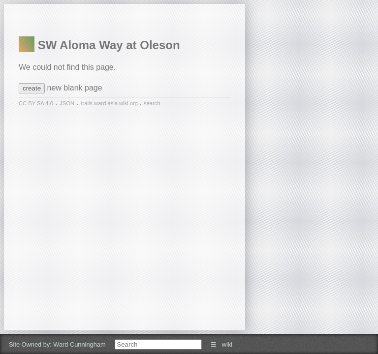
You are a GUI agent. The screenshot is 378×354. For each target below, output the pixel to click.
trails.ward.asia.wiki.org (110, 103)
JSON (67, 103)
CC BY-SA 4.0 (36, 103)
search (152, 103)
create (32, 88)
